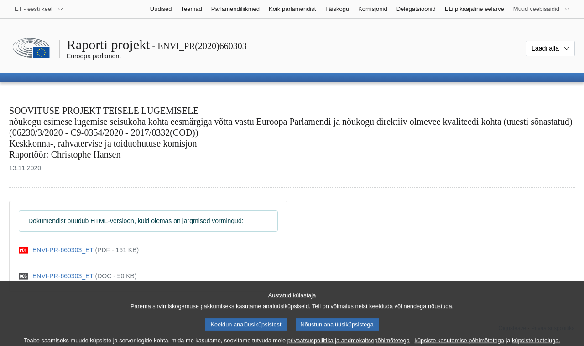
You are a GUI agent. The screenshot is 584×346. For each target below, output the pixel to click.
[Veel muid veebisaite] (542, 9)
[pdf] (79, 250)
